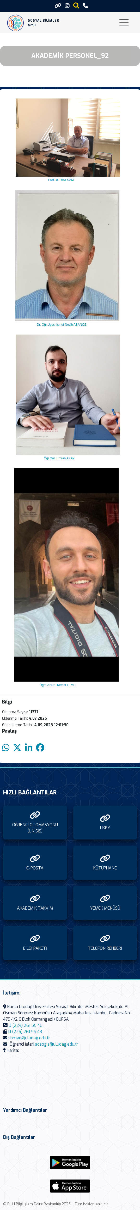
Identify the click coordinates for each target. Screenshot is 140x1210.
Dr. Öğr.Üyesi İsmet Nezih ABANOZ (61, 324)
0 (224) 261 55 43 (25, 1031)
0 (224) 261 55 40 (25, 1025)
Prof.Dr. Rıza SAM (60, 180)
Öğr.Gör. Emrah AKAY (59, 458)
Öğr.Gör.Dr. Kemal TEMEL (57, 685)
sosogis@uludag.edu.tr (56, 1044)
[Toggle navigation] (124, 23)
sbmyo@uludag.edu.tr (29, 1038)
